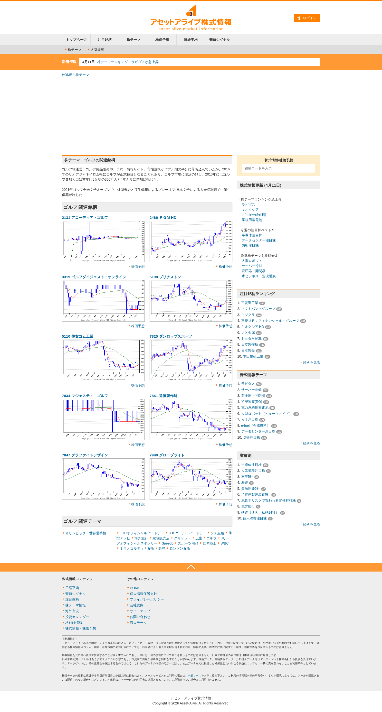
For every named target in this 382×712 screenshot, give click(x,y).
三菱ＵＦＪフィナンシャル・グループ (270, 321)
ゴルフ (211, 538)
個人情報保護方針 (143, 594)
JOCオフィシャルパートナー (142, 533)
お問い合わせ (140, 617)
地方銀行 (248, 506)
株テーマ (133, 40)
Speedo (167, 543)
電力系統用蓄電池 (254, 407)
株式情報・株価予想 (80, 628)
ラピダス (248, 204)
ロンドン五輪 (180, 548)
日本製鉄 (248, 350)
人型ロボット (252, 261)
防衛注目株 (250, 245)
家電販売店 (161, 538)
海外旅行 (141, 538)
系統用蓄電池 (252, 220)
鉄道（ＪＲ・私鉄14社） (260, 512)
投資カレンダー (77, 617)
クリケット (182, 538)
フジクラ (248, 315)
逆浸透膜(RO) (251, 402)
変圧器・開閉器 (254, 271)
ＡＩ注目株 (249, 419)
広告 (198, 538)
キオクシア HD (252, 327)
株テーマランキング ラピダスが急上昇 (128, 62)
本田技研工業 (253, 356)
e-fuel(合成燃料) (254, 215)
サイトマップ (140, 611)
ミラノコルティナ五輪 (137, 548)
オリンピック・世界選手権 (85, 533)
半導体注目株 (252, 235)
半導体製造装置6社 (255, 494)
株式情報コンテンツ (77, 579)
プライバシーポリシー (147, 599)
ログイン (309, 18)
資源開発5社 (250, 488)
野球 (161, 548)
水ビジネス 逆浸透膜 (259, 276)
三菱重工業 (249, 303)
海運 (244, 482)
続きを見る (311, 362)
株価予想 (162, 40)
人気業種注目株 (253, 470)
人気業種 (95, 50)
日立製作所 (249, 344)
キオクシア (250, 210)
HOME (67, 75)
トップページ (76, 40)
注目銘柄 (105, 40)
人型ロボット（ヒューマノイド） (266, 414)
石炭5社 (247, 477)
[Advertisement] (191, 116)
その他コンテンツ (140, 579)
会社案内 (136, 605)
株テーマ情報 (75, 605)
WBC (225, 543)
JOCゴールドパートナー (187, 533)
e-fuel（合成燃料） (255, 425)
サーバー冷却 (252, 266)
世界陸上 (209, 543)
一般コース (194, 675)
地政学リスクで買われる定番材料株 (268, 500)
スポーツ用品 (188, 543)
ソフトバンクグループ (258, 309)
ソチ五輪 (217, 533)
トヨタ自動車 (251, 339)
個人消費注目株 (255, 518)
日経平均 (191, 40)
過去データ (138, 623)
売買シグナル (219, 40)
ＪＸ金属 (248, 332)
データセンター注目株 (259, 240)
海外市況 (72, 611)
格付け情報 (73, 623)
